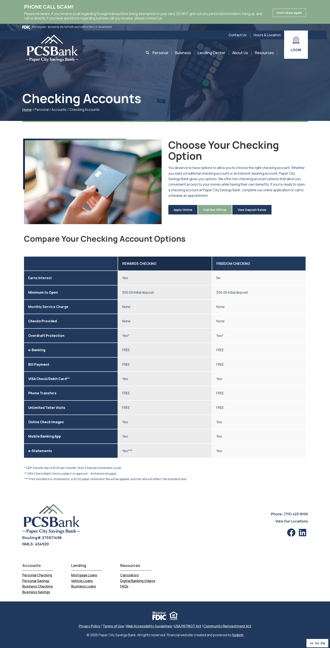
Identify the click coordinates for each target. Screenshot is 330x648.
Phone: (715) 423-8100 (289, 514)
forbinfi (238, 635)
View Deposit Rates (252, 210)
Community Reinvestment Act (227, 626)
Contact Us (238, 35)
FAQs (124, 586)
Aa (311, 643)
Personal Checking (37, 575)
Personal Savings (35, 580)
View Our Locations (291, 521)
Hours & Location (267, 35)
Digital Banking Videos (137, 580)
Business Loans (83, 586)
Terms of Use (113, 626)
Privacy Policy (90, 626)
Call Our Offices (214, 210)
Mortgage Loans (84, 575)
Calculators (129, 575)
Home (27, 109)
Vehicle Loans (82, 580)
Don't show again (289, 13)
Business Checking (37, 586)
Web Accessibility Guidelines (149, 626)
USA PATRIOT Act (187, 626)
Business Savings (36, 592)
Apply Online (183, 210)
